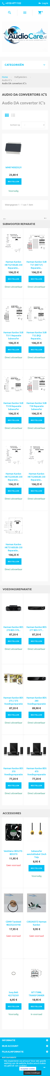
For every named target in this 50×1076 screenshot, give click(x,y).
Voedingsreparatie (17, 589)
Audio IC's (7, 80)
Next (46, 218)
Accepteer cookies (28, 1069)
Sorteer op (15, 125)
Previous (4, 218)
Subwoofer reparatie (19, 223)
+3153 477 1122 (13, 3)
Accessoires (12, 813)
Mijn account (10, 1046)
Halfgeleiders (20, 77)
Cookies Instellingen (32, 1073)
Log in (45, 3)
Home (5, 77)
